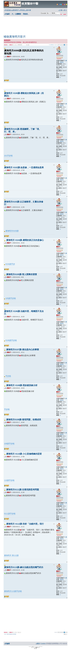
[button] (58, 44)
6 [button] (65, 44)
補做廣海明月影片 (15, 36)
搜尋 (61, 14)
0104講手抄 (10, 264)
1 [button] (59, 44)
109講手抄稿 (9, 444)
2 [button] (60, 44)
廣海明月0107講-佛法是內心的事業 (22, 349)
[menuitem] (15, 10)
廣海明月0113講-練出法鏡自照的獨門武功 (23, 567)
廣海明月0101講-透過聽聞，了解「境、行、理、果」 (22, 130)
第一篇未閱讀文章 (51, 44)
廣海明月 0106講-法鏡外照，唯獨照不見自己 (24, 312)
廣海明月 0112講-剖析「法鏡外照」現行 (25, 524)
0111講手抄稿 (9, 514)
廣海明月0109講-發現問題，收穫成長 (23, 419)
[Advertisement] (35, 25)
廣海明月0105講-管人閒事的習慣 (21, 274)
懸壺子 (58, 54)
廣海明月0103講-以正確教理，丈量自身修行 (23, 203)
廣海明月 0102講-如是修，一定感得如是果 (24, 167)
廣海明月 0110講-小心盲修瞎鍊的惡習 (24, 454)
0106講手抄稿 (11, 340)
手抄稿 (8, 376)
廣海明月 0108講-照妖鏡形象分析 (21, 385)
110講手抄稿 (9, 480)
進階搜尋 (64, 14)
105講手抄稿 (10, 298)
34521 (62, 62)
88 (66, 60)
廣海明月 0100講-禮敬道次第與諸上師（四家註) (24, 94)
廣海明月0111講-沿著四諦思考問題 (22, 489)
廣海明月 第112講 (11, 555)
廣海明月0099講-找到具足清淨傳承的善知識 (24, 52)
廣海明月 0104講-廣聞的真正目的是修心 (25, 240)
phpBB (32, 646)
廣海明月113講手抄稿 (13, 591)
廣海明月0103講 (12, 231)
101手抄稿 (8, 156)
